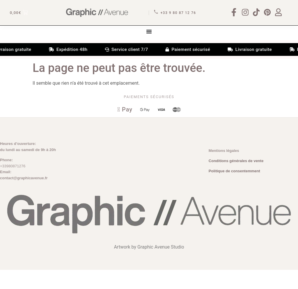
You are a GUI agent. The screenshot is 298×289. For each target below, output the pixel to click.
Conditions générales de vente (236, 180)
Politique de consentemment (234, 190)
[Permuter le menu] (149, 49)
